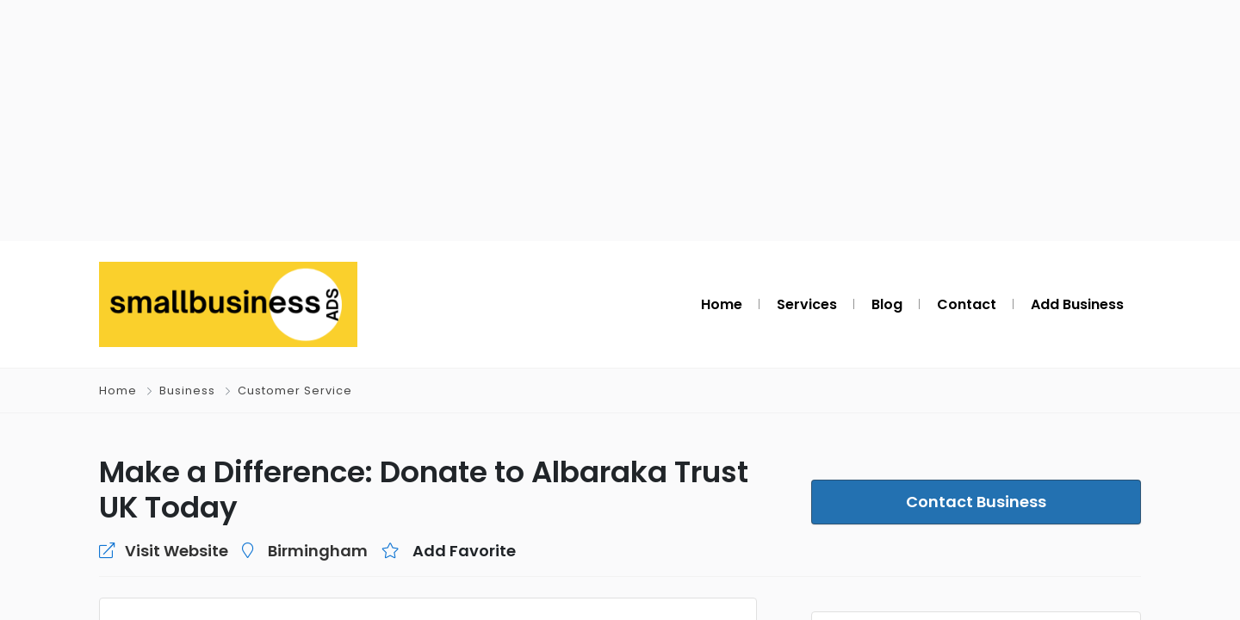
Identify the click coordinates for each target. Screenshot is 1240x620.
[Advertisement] (620, 120)
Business (187, 390)
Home (118, 390)
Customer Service (295, 390)
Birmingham (318, 550)
